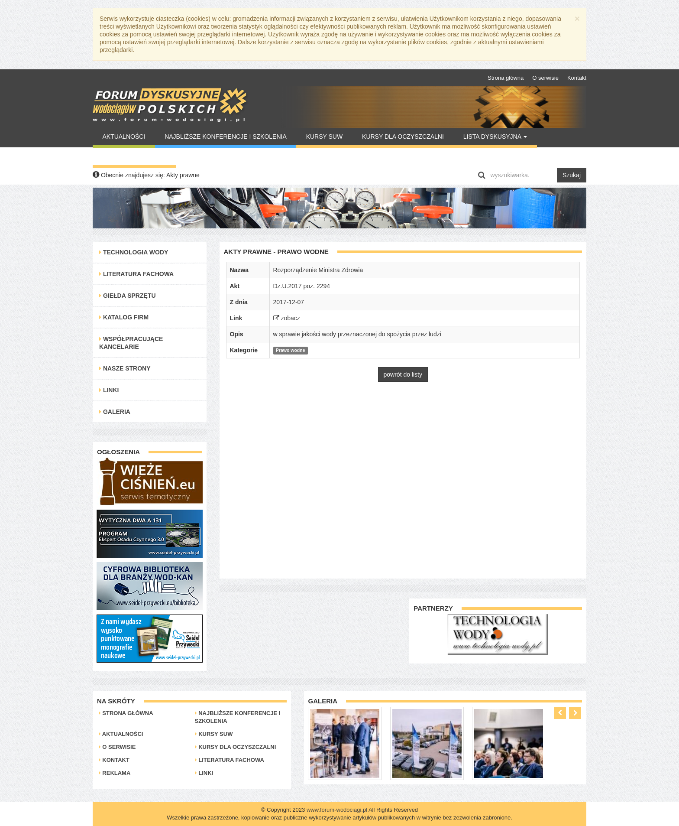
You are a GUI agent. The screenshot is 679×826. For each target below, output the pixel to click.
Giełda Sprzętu (127, 295)
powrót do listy (403, 374)
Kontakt (576, 78)
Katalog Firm (124, 317)
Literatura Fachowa (136, 273)
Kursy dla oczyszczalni (403, 136)
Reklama (115, 773)
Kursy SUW (324, 136)
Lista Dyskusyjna (495, 136)
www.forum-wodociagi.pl (337, 809)
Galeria (114, 411)
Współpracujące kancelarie (131, 342)
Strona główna (506, 78)
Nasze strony (125, 368)
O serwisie (545, 78)
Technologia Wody (133, 252)
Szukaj (572, 175)
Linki (109, 390)
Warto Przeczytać (134, 156)
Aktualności (123, 136)
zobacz (286, 318)
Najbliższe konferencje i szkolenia (226, 136)
